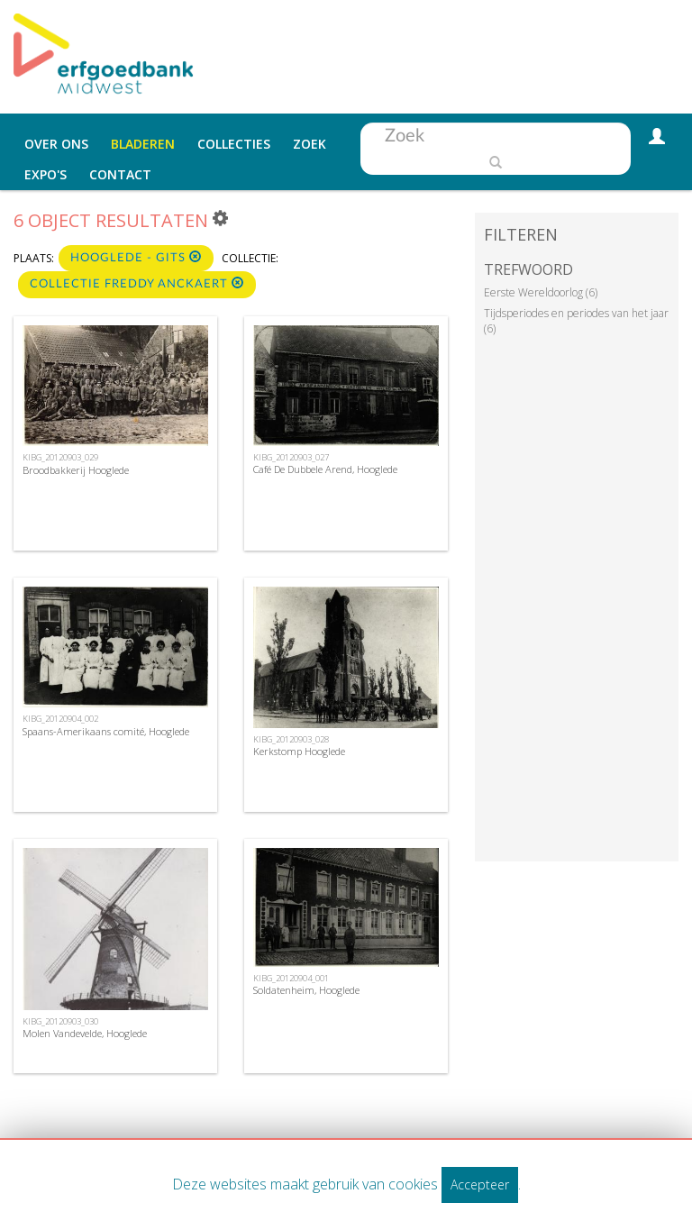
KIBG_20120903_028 (291, 739)
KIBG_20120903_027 (291, 457)
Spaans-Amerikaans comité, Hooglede (106, 731)
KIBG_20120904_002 (60, 718)
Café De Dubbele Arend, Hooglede (325, 469)
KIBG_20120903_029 (60, 457)
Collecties (233, 143)
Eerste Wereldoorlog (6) (540, 292)
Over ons (56, 143)
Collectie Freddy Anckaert (137, 283)
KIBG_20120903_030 (60, 1021)
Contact (120, 174)
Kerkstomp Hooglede (299, 751)
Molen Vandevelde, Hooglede (85, 1033)
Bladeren (143, 143)
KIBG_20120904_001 (291, 978)
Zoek (309, 143)
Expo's (45, 174)
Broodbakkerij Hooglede (76, 470)
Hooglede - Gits (136, 257)
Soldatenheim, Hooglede (306, 990)
